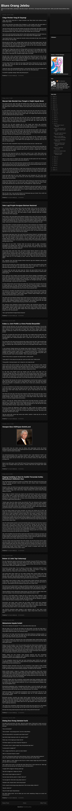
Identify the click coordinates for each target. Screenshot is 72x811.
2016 (54, 96)
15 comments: (21, 615)
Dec (55, 110)
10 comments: (21, 712)
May (55, 156)
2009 (54, 107)
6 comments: (21, 315)
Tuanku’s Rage (5, 384)
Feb (55, 163)
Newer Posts (5, 803)
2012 (54, 100)
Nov (55, 113)
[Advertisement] (24, 85)
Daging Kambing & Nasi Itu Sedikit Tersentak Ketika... (59, 144)
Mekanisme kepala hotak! (12, 623)
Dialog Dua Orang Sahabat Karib (15, 721)
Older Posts (43, 803)
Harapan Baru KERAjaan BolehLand (16, 427)
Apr (55, 159)
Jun (55, 123)
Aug (55, 119)
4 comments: (21, 468)
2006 (54, 169)
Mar (55, 161)
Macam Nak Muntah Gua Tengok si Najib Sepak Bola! (23, 101)
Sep (55, 117)
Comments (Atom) (27, 806)
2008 (54, 109)
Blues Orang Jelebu (15, 5)
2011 (54, 102)
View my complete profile (57, 89)
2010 (54, 105)
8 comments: (21, 75)
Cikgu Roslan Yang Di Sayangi (14, 18)
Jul (55, 121)
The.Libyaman (61, 81)
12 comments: (21, 550)
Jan (55, 165)
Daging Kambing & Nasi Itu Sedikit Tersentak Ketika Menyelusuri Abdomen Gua (22, 478)
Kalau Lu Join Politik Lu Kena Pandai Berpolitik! (21, 324)
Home (24, 803)
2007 (54, 167)
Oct (55, 115)
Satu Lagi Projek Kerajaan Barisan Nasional (19, 205)
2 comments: (21, 197)
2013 (54, 98)
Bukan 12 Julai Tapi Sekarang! (14, 559)
